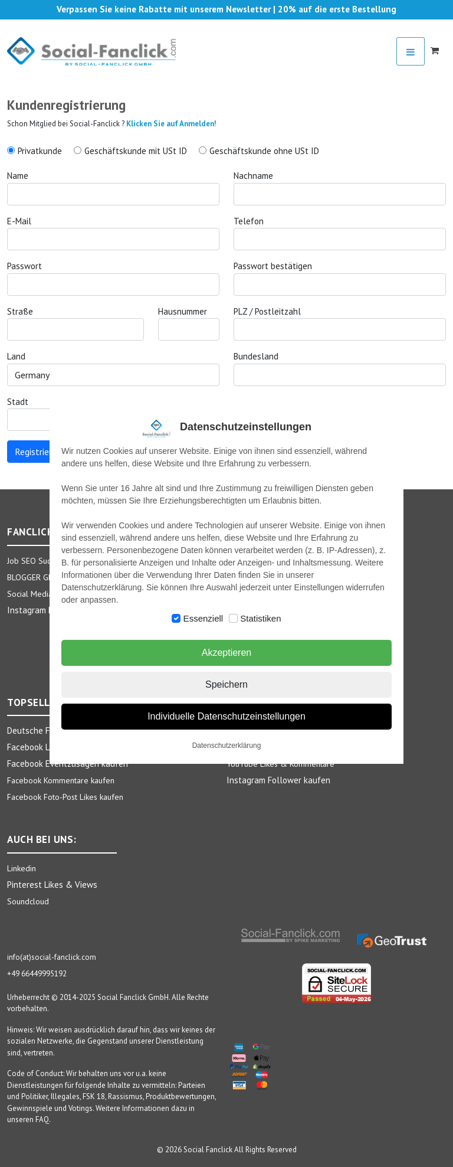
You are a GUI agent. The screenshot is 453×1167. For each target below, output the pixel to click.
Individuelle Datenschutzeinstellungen (226, 716)
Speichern (226, 684)
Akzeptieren (227, 653)
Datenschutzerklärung (226, 745)
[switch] (176, 618)
